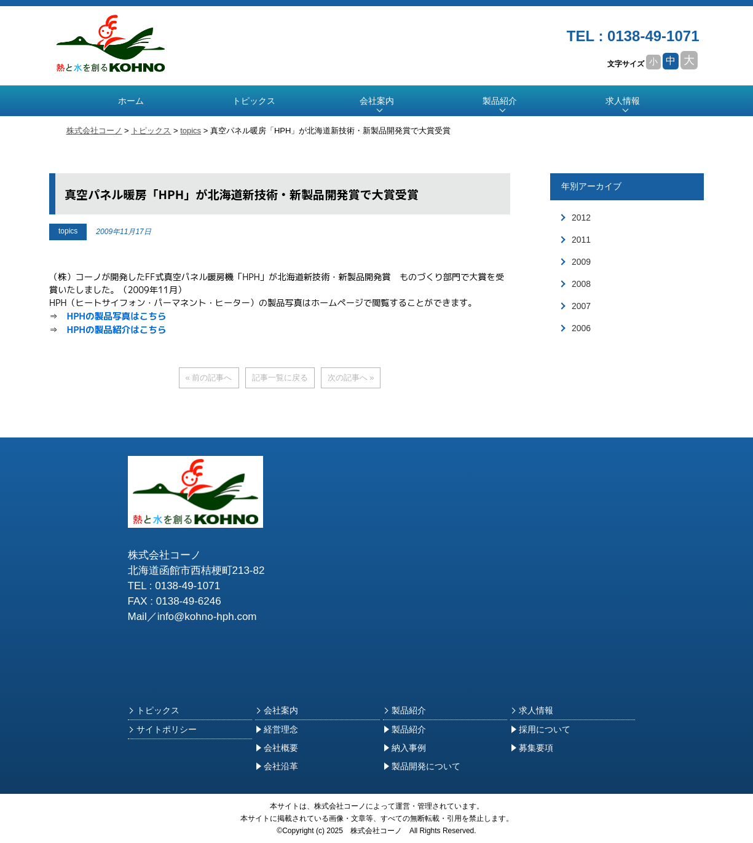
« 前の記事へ (209, 377)
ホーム (131, 101)
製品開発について (421, 766)
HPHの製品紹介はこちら (116, 329)
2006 (581, 328)
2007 (581, 306)
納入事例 (404, 748)
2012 (581, 217)
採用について (540, 729)
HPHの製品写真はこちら (116, 316)
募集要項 (531, 748)
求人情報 (622, 101)
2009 (581, 262)
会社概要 (276, 748)
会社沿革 (276, 766)
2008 (581, 284)
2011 (581, 240)
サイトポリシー (162, 729)
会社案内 (276, 710)
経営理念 (276, 729)
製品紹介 (404, 710)
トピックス (253, 101)
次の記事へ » (351, 377)
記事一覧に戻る (280, 377)
